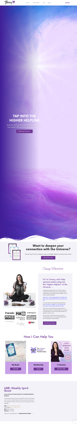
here (32, 413)
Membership (38, 365)
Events (49, 2)
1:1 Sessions (61, 365)
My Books (15, 365)
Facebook (13, 407)
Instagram (18, 407)
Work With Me (36, 3)
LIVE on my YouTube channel (13, 406)
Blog (44, 2)
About (28, 3)
